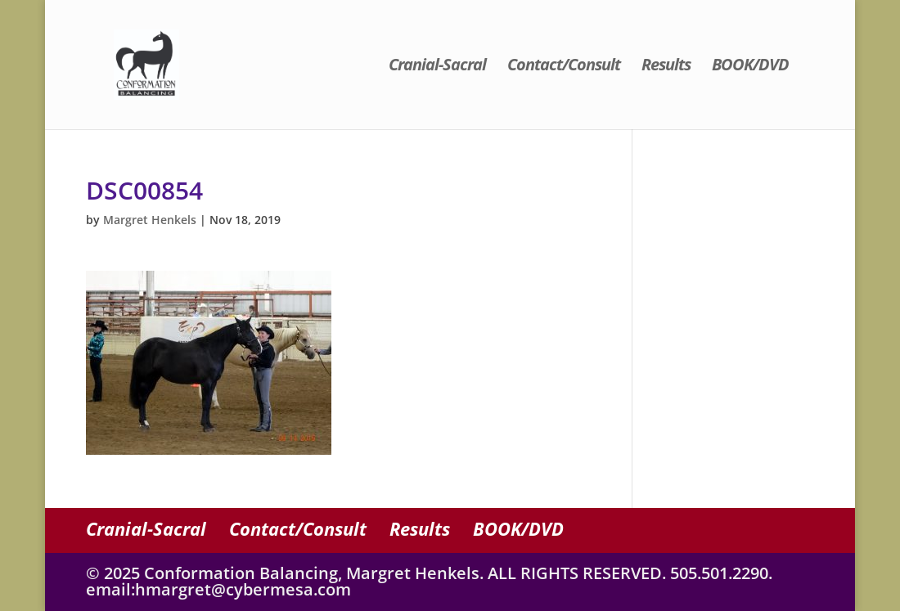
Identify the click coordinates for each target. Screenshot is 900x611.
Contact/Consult (563, 67)
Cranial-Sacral (437, 67)
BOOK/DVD (750, 67)
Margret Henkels (149, 219)
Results (666, 67)
